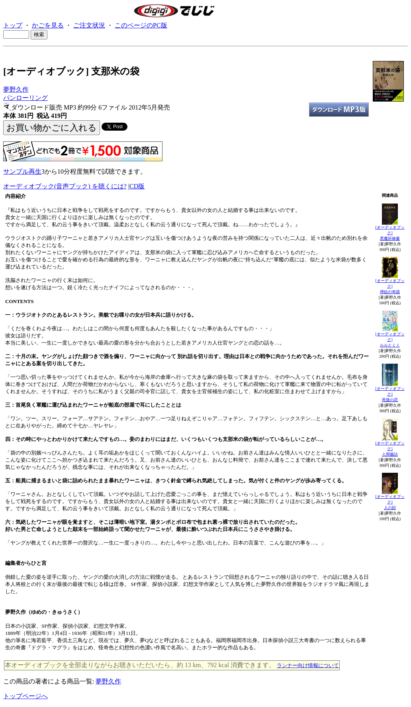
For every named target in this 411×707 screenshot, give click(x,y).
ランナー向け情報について (308, 665)
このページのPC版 (141, 25)
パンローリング (25, 97)
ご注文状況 (89, 25)
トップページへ (25, 696)
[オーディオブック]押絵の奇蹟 (389, 286)
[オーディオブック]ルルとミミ (389, 339)
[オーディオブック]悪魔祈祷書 (389, 233)
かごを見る (48, 25)
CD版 (137, 186)
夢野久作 (16, 89)
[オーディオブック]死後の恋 (389, 394)
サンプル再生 (22, 171)
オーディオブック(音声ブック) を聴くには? (65, 186)
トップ (12, 25)
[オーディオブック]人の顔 (389, 502)
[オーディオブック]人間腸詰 (389, 448)
